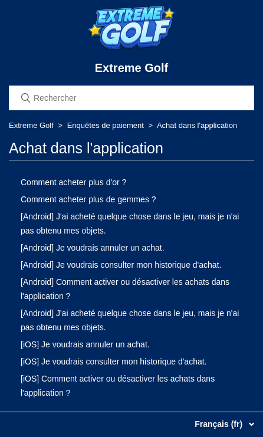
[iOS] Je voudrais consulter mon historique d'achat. (114, 361)
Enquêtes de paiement (105, 125)
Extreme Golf (31, 125)
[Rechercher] (131, 98)
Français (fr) (220, 424)
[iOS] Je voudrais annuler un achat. (85, 344)
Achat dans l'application (197, 125)
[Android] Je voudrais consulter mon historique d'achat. (121, 265)
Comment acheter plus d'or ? (73, 182)
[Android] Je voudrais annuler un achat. (93, 247)
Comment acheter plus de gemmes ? (88, 199)
